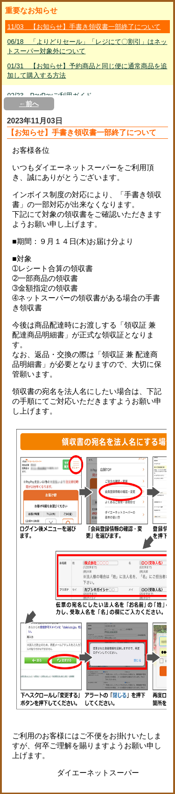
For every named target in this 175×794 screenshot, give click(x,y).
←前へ (29, 103)
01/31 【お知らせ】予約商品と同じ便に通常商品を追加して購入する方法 (87, 70)
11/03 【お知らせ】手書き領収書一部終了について (84, 26)
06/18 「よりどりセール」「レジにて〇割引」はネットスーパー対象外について (87, 46)
